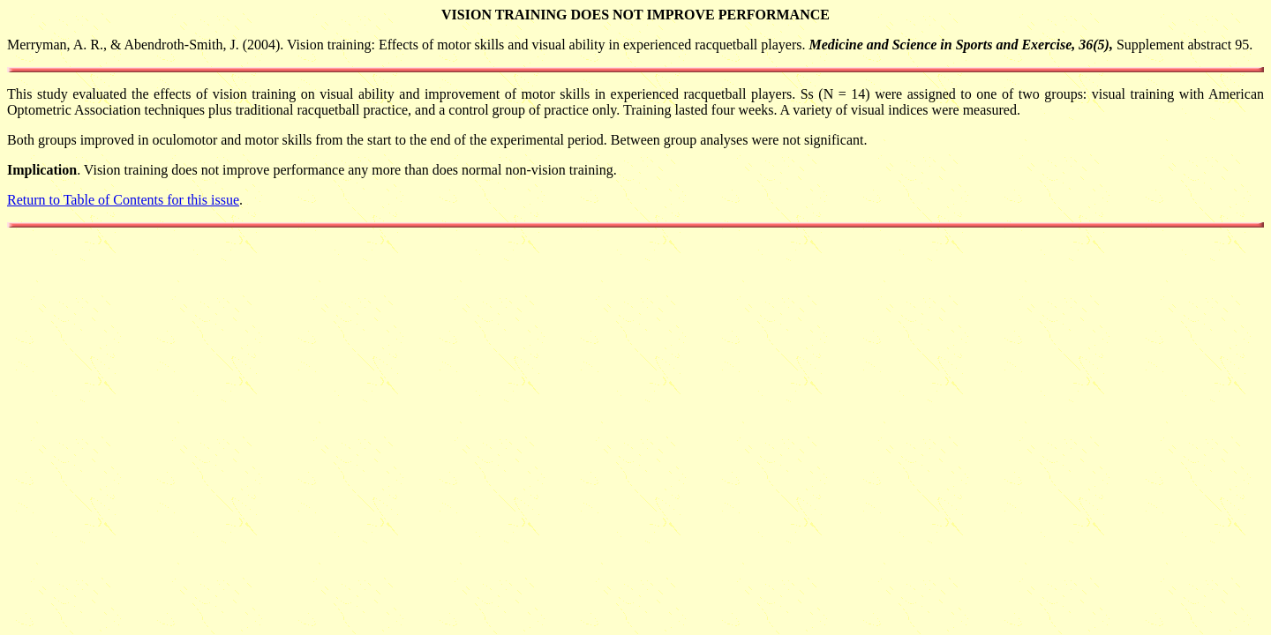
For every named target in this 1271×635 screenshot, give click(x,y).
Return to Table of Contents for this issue (123, 199)
